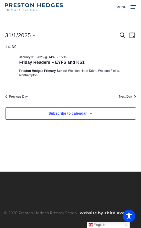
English (97, 225)
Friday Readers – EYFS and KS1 (52, 62)
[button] (126, 7)
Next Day (127, 96)
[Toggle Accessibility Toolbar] (129, 216)
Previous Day (16, 96)
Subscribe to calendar (67, 113)
